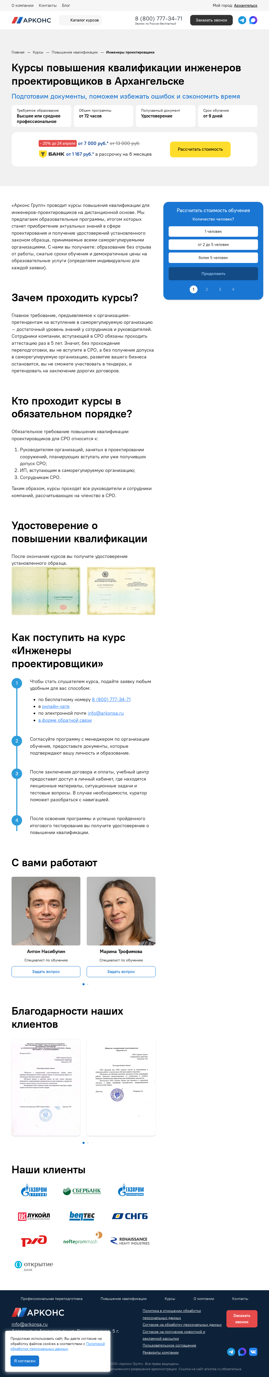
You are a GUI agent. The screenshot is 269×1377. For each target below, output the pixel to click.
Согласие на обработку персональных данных (182, 1324)
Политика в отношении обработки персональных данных (172, 1314)
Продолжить (213, 273)
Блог (66, 5)
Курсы (170, 1299)
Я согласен (24, 1360)
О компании (23, 5)
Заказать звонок (211, 20)
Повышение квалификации (124, 1299)
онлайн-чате (56, 706)
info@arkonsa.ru (106, 713)
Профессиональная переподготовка (51, 1299)
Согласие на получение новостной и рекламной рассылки (174, 1335)
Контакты (48, 5)
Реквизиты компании (161, 1352)
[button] (83, 984)
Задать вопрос (46, 971)
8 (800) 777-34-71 (158, 18)
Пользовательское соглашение (169, 1345)
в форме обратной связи (65, 720)
